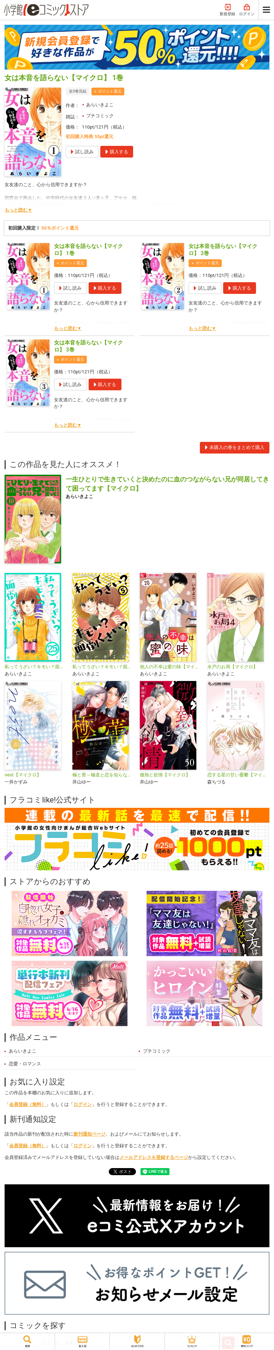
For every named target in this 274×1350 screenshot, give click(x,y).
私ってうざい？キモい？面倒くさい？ (103, 666)
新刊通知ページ (89, 1134)
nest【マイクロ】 (23, 774)
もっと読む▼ (18, 210)
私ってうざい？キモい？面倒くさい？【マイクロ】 (35, 666)
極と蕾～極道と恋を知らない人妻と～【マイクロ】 (103, 774)
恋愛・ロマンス (25, 1063)
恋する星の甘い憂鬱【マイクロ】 (238, 774)
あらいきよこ (100, 104)
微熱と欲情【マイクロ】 (165, 774)
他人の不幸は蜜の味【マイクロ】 (171, 666)
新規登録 (227, 10)
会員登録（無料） (27, 1104)
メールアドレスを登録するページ (153, 1157)
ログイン (247, 10)
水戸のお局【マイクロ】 (232, 666)
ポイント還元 (109, 91)
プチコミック (100, 115)
